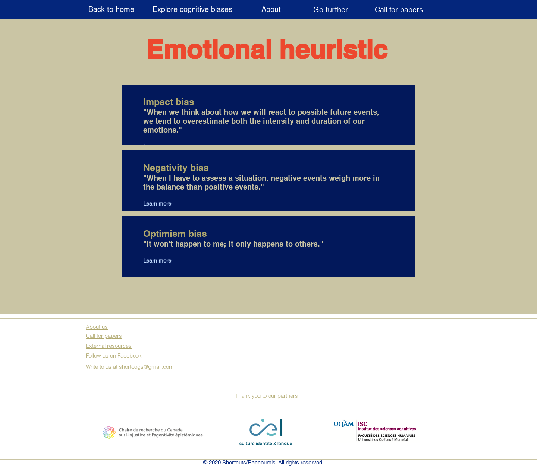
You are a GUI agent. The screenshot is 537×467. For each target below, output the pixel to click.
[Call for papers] (399, 9)
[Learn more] (168, 203)
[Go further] (330, 9)
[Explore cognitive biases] (192, 9)
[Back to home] (111, 9)
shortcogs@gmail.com (146, 366)
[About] (270, 9)
